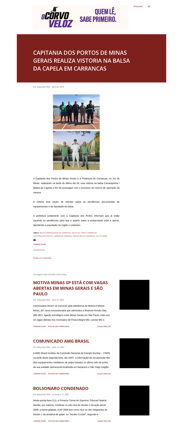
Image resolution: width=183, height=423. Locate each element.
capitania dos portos (43, 236)
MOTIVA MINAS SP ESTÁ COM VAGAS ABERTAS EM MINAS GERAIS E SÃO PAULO (70, 288)
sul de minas (101, 236)
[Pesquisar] (138, 6)
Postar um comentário (42, 258)
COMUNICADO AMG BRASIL (61, 341)
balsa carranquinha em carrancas (55, 233)
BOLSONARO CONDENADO (60, 388)
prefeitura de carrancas (84, 236)
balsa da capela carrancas (84, 233)
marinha (68, 236)
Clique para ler (104, 326)
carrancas (58, 236)
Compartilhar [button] (39, 244)
